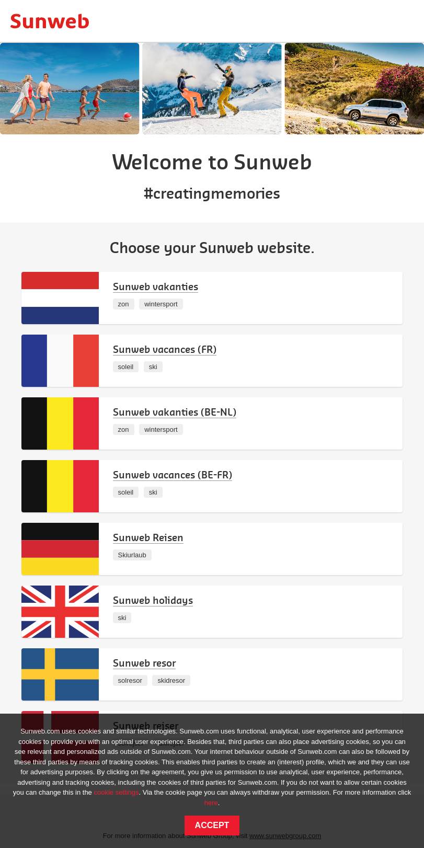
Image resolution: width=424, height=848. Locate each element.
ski (153, 367)
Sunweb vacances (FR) (164, 349)
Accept (212, 825)
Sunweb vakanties (155, 286)
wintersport (161, 304)
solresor (130, 680)
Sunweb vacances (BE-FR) (172, 474)
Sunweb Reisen (148, 537)
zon (123, 304)
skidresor (171, 680)
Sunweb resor (144, 663)
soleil (126, 367)
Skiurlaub (132, 555)
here (211, 803)
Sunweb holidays (153, 600)
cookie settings (116, 792)
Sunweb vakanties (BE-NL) (174, 412)
